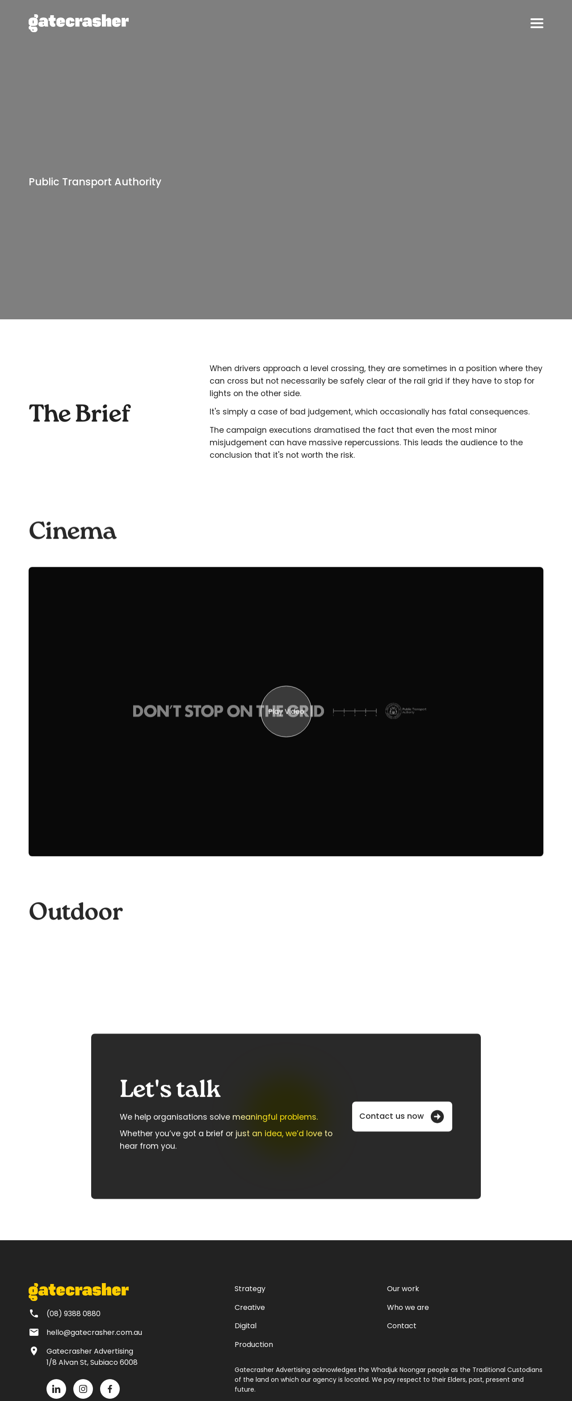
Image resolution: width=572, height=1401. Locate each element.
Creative (250, 1307)
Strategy (250, 1289)
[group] (286, 717)
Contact (401, 1326)
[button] (536, 23)
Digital (246, 1326)
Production (254, 1344)
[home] (79, 23)
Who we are (408, 1307)
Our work (403, 1289)
